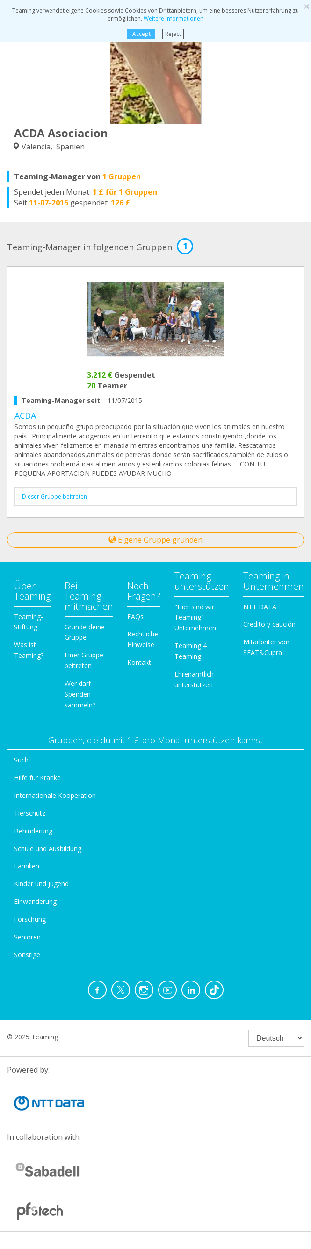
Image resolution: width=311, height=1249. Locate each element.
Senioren (27, 936)
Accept (141, 34)
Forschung (30, 919)
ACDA (25, 415)
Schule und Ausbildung (47, 848)
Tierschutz (29, 813)
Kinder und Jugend (41, 883)
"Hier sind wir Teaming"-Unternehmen (195, 617)
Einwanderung (35, 901)
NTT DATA (259, 606)
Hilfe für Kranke (37, 777)
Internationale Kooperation (55, 795)
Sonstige (27, 954)
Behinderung (33, 830)
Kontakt (139, 662)
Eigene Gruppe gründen (155, 540)
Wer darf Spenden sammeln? (80, 694)
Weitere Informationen (173, 18)
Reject (173, 34)
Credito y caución (269, 624)
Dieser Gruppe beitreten (54, 497)
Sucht (22, 759)
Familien (26, 865)
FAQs (135, 616)
